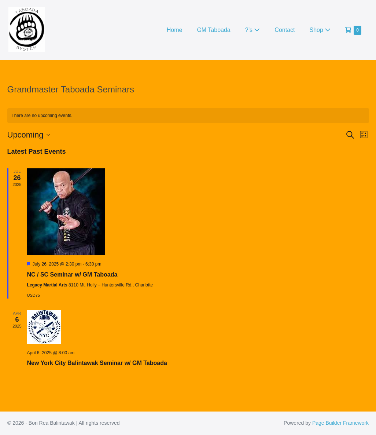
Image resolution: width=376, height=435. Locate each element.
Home (175, 30)
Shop (320, 30)
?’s (252, 30)
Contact (284, 30)
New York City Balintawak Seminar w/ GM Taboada (97, 363)
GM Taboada (213, 30)
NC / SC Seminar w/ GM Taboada (72, 274)
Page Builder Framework (340, 423)
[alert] (188, 115)
